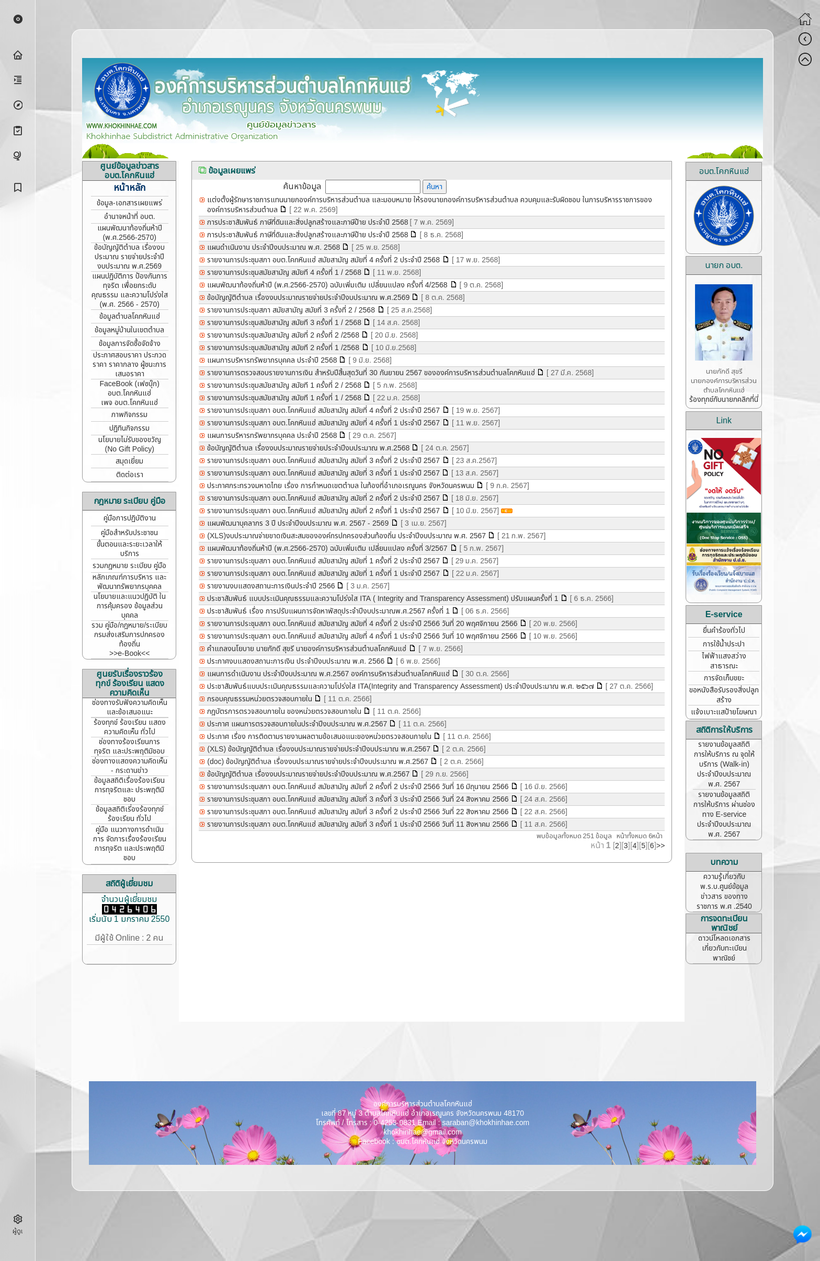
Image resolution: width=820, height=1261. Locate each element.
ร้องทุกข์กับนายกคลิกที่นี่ (723, 399)
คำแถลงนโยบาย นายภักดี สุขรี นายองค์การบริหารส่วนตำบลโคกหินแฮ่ (307, 648)
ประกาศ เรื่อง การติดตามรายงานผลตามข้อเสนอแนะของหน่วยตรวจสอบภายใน (319, 736)
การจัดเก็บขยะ (724, 678)
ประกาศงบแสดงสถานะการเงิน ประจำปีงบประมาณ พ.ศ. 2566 (295, 661)
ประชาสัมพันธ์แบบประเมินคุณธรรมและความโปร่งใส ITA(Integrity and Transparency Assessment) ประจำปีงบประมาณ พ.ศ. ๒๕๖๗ (400, 686)
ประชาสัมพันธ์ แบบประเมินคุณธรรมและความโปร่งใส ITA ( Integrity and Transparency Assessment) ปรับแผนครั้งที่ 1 (382, 598)
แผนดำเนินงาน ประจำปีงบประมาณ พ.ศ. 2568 (273, 247)
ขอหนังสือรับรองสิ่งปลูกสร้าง (724, 695)
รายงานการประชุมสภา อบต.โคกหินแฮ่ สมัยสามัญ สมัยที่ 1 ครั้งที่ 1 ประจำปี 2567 (324, 573)
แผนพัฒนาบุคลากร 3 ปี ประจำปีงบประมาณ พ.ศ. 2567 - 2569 (299, 523)
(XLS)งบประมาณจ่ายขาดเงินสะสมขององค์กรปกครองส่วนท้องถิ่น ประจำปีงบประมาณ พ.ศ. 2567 (346, 535)
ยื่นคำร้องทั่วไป (724, 630)
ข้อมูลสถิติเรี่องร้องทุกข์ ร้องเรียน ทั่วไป (130, 814)
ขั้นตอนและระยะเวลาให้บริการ (129, 549)
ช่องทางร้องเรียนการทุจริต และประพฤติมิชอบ (129, 746)
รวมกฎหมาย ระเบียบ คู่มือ (129, 565)
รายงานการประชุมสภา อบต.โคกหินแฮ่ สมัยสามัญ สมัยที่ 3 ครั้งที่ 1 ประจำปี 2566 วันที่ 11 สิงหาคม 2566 (357, 824)
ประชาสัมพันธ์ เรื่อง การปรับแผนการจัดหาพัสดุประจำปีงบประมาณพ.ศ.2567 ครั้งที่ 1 (328, 611)
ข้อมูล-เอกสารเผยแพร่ (129, 203)
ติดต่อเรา (129, 474)
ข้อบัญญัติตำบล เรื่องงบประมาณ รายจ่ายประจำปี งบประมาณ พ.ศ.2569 (129, 257)
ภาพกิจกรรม (129, 414)
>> (660, 845)
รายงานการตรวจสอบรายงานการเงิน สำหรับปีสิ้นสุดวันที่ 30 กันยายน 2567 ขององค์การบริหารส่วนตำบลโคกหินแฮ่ (371, 372)
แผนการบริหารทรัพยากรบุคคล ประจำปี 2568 (272, 360)
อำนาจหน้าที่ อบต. (129, 216)
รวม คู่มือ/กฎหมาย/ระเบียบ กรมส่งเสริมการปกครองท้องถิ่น (129, 635)
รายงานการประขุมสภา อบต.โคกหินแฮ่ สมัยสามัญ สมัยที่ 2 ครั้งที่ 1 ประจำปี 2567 (324, 510)
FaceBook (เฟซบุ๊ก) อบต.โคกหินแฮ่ (129, 388)
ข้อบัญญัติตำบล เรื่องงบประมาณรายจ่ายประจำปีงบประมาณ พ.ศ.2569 (308, 297)
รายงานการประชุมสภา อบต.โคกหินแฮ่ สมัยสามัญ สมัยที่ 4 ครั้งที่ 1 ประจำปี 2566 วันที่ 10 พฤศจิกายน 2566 (362, 636)
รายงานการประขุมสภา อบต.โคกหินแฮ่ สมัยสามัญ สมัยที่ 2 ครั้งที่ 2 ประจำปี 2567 (323, 498)
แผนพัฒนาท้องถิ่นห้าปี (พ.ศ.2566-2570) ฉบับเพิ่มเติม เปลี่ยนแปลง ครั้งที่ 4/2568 (328, 285)
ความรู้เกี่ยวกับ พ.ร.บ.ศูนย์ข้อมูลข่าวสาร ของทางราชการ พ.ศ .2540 (724, 891)
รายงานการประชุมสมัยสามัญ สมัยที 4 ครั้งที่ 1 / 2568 (284, 272)
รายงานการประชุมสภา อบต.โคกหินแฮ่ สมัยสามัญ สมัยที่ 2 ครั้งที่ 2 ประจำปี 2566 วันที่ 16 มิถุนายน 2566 (357, 786)
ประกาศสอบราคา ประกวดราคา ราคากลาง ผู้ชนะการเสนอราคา (129, 364)
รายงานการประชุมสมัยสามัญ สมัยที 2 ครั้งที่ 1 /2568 (284, 347)
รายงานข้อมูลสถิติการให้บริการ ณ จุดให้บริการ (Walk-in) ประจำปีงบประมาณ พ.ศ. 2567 (724, 764)
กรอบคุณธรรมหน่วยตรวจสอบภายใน (259, 698)
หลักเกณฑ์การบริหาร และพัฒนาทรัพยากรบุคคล (129, 582)
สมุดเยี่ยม (129, 461)
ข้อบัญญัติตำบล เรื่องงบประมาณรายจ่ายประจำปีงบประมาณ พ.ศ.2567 (308, 774)
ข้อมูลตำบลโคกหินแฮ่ (129, 316)
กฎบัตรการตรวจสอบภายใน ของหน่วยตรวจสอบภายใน (284, 711)
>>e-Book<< (129, 653)
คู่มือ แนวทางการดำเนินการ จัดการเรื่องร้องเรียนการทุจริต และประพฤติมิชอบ (129, 843)
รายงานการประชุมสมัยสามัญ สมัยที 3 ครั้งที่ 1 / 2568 (284, 322)
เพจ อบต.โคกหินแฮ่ (129, 402)
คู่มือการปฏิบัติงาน (130, 518)
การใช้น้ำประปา (724, 644)
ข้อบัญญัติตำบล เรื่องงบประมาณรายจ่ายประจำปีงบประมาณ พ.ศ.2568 (308, 448)
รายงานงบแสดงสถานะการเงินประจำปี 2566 (271, 586)
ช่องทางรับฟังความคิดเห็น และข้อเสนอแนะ (129, 707)
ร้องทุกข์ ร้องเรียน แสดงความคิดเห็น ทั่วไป (130, 727)
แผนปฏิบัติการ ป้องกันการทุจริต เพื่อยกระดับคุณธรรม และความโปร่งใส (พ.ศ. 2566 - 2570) (130, 290)
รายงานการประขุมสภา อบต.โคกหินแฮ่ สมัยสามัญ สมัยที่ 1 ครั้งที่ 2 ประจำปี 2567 (323, 561)
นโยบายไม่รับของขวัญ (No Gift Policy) (129, 444)
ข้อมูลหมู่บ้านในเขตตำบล (129, 330)
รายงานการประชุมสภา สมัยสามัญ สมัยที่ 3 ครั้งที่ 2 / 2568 (292, 310)
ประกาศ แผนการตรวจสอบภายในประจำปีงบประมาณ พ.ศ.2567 (297, 724)
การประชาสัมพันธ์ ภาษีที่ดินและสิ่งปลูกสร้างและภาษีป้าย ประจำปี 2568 (307, 222)
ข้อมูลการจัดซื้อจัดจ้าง (130, 343)
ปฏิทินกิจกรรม (129, 428)
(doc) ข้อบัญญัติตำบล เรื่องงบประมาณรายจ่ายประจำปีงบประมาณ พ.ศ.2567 (317, 761)
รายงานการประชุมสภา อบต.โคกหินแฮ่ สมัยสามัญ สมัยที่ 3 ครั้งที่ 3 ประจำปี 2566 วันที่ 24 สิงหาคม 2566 (357, 799)
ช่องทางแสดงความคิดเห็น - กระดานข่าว (129, 766)
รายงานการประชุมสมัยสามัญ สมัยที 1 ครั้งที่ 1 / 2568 (284, 397)
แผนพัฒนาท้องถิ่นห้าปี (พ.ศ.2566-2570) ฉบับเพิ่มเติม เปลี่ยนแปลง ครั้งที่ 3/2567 (328, 548)
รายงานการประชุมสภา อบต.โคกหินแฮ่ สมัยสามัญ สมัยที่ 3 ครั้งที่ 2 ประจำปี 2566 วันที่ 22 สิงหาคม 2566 (357, 811)
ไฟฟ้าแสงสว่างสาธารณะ (724, 661)
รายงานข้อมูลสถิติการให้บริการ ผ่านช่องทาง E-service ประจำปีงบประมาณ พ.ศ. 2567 (724, 814)
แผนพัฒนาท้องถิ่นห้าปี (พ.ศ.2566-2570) (129, 233)
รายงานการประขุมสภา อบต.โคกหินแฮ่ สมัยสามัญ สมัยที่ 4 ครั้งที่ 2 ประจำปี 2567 (324, 410)
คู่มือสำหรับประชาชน (129, 532)
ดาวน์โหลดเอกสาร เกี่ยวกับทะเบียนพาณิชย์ (724, 948)
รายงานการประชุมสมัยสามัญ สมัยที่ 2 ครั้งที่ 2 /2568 (283, 335)
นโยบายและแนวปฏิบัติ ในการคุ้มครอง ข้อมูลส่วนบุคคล (130, 606)
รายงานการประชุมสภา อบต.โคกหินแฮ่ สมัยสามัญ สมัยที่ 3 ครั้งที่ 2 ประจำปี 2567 (324, 460)
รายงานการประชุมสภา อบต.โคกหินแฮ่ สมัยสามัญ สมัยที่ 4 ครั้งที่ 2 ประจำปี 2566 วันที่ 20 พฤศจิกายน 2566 (362, 623)
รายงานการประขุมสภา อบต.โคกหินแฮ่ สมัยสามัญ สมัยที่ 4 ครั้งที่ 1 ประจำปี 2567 (324, 423)
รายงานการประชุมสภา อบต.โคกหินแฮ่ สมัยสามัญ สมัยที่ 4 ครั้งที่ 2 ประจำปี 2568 (324, 259)
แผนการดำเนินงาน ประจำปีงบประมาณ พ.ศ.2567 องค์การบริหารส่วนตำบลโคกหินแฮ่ (328, 673)
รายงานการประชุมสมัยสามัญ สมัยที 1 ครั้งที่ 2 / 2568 (284, 385)
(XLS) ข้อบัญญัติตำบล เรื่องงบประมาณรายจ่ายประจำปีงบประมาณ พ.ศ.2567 (318, 749)
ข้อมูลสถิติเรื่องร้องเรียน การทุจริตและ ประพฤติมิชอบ (129, 790)
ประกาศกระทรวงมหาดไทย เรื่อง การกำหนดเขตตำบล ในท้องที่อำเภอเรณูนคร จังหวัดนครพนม (340, 485)
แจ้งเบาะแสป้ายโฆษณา (724, 712)
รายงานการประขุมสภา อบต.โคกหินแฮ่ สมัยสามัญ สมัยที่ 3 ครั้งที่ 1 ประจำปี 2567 (323, 473)
